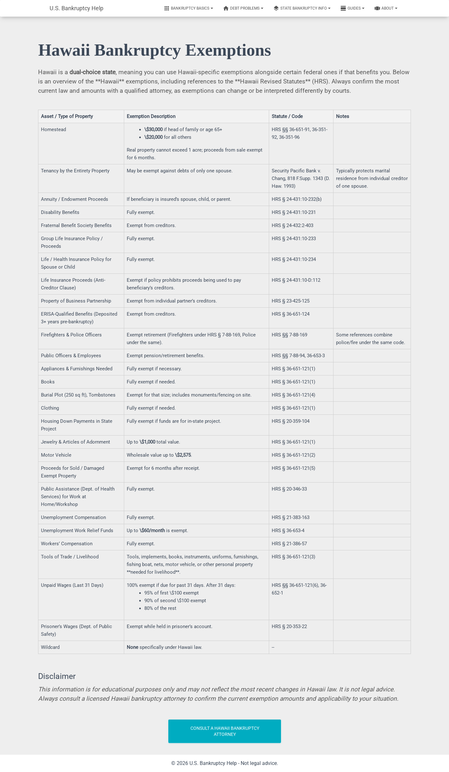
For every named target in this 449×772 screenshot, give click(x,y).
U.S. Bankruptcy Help (76, 8)
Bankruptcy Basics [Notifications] (188, 8)
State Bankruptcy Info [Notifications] (301, 8)
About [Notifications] (385, 8)
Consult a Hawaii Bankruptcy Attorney (224, 731)
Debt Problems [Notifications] (243, 8)
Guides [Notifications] (352, 8)
